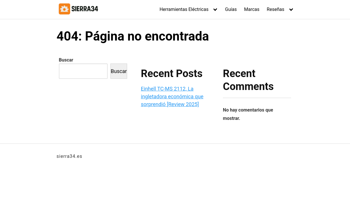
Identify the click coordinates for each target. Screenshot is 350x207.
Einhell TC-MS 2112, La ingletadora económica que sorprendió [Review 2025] (172, 96)
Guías (231, 9)
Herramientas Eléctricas (184, 9)
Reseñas (275, 9)
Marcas (251, 9)
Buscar (66, 60)
